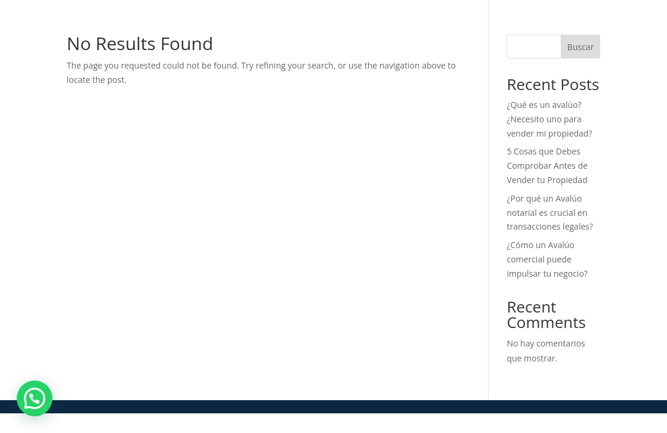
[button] (35, 398)
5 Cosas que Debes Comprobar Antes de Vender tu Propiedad (547, 165)
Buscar (580, 46)
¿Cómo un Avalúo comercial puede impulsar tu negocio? (547, 259)
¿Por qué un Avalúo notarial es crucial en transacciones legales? (550, 213)
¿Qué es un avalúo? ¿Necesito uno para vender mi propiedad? (549, 119)
